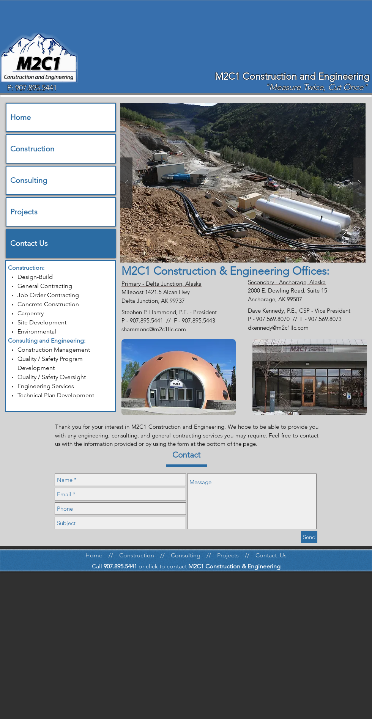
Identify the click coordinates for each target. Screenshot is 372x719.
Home (20, 117)
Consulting (28, 180)
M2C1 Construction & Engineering (234, 566)
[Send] (309, 537)
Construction (32, 148)
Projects (24, 211)
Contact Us (29, 243)
